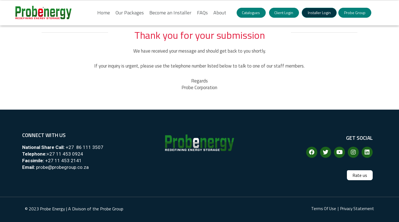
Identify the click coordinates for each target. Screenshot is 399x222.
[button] (251, 13)
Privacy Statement (357, 208)
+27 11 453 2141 (63, 160)
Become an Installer (170, 12)
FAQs (202, 12)
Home (103, 12)
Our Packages (130, 12)
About (219, 12)
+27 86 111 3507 (84, 147)
